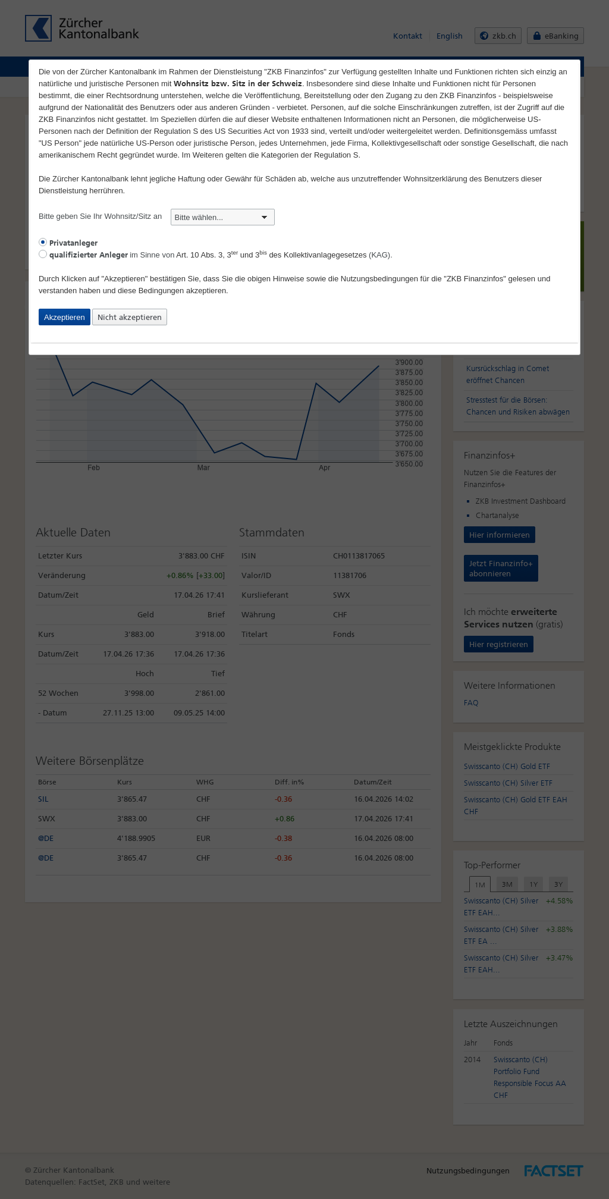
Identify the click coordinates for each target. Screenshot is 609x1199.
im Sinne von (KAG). (216, 254)
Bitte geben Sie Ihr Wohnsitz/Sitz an (157, 216)
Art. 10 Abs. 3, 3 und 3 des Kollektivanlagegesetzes (271, 254)
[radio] (43, 242)
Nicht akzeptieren (130, 317)
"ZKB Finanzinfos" (475, 278)
